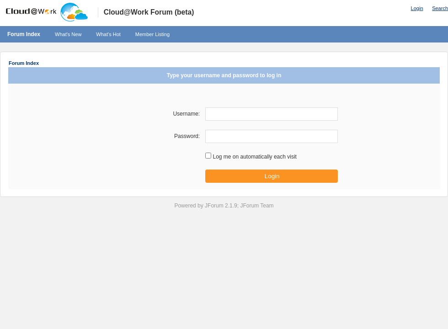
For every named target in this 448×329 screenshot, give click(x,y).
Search (440, 8)
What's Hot (108, 34)
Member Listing (152, 34)
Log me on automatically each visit (254, 157)
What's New (68, 34)
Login (417, 8)
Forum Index (23, 34)
